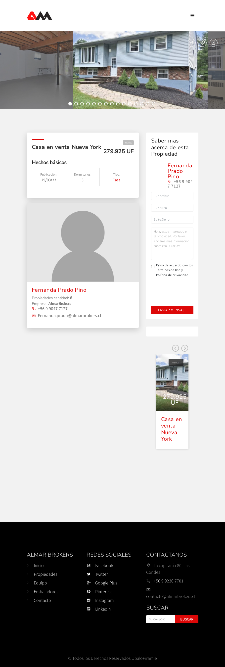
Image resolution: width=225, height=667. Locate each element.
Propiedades (45, 574)
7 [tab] (106, 104)
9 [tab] (118, 104)
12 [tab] (136, 104)
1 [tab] (70, 104)
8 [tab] (112, 104)
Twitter (97, 574)
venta (128, 142)
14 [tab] (148, 104)
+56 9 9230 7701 (168, 581)
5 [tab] (94, 104)
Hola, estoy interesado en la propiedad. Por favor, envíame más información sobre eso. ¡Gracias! (172, 244)
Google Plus (102, 583)
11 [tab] (130, 104)
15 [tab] (154, 104)
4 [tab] (88, 104)
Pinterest (99, 591)
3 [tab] (82, 104)
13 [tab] (142, 104)
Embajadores (46, 591)
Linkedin (99, 609)
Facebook (100, 565)
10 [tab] (124, 104)
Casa (117, 179)
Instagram (100, 600)
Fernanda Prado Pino (59, 290)
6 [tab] (100, 104)
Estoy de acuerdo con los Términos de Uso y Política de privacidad (174, 270)
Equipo (40, 583)
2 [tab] (76, 104)
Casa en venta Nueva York (171, 429)
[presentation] (172, 288)
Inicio (39, 565)
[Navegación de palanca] (192, 15)
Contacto (42, 600)
